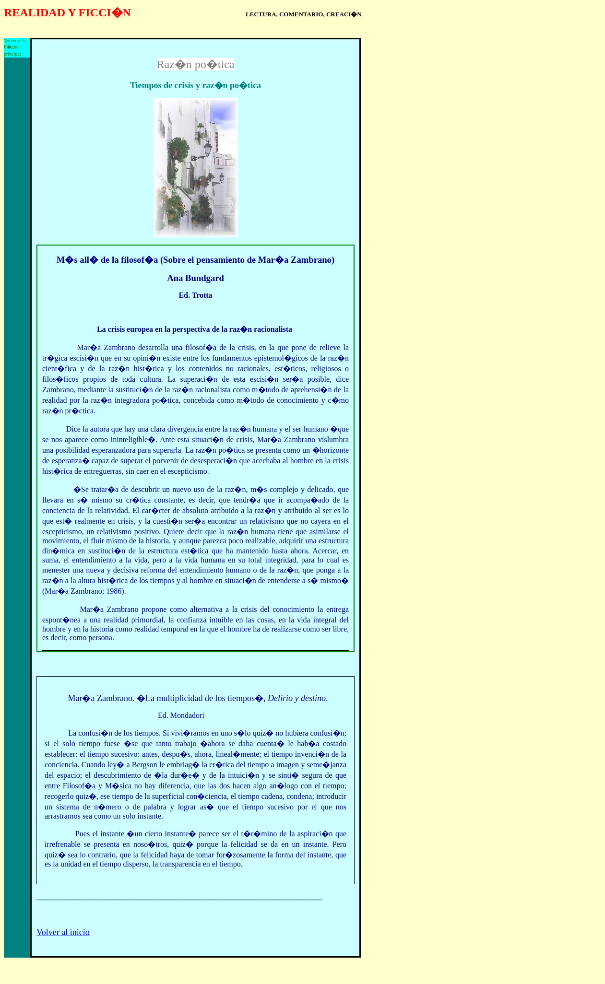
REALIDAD (34, 12)
